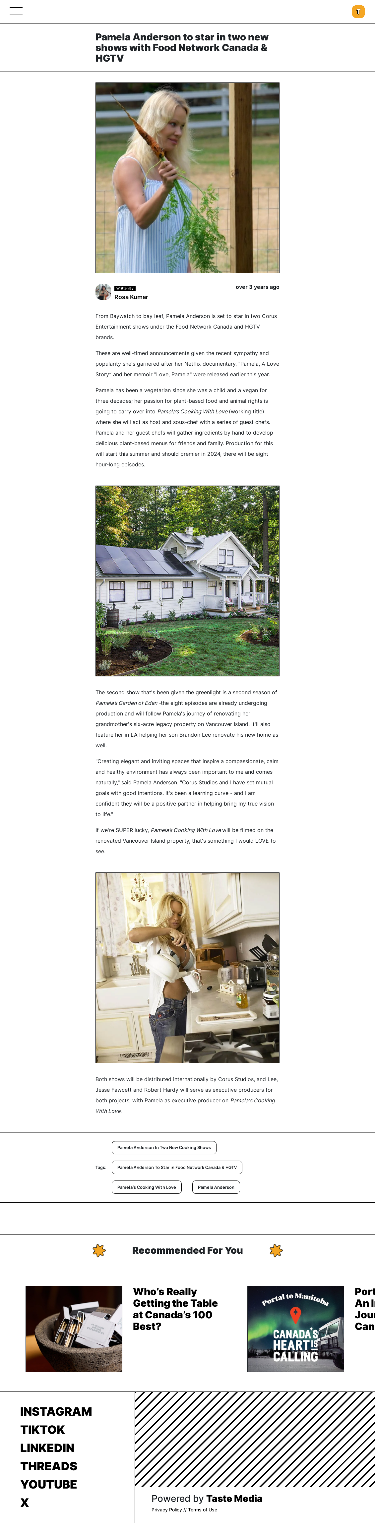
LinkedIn (47, 1447)
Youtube (48, 1484)
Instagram (56, 1411)
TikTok (42, 1429)
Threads (48, 1466)
